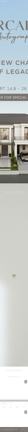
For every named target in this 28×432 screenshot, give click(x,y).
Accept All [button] (24, 428)
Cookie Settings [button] (23, 430)
